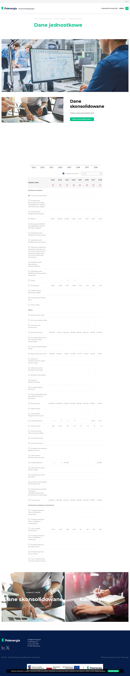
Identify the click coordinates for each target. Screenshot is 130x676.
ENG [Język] (126, 1)
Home (36, 19)
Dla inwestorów (46, 19)
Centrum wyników (60, 19)
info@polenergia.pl (34, 639)
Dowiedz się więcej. (100, 671)
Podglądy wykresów (71, 173)
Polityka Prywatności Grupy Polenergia (114, 657)
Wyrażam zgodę (113, 671)
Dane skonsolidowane (82, 119)
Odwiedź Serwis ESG (109, 8)
